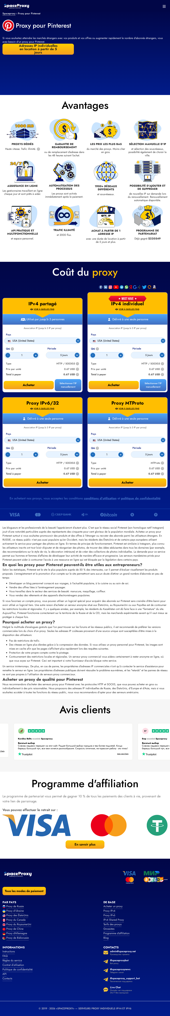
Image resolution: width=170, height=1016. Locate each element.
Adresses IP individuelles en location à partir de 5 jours (38, 49)
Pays (93, 334)
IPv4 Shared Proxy (113, 920)
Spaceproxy (8, 13)
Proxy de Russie (15, 906)
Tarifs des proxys (112, 924)
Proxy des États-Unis (17, 915)
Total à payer (98, 374)
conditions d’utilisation (100, 498)
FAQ (5, 956)
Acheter (114, 385)
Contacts (7, 978)
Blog (106, 938)
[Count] (107, 355)
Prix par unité (98, 369)
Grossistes (108, 929)
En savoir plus (85, 844)
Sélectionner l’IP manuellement (153, 385)
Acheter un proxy (113, 906)
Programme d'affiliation (116, 933)
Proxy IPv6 (109, 915)
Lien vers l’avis (119, 754)
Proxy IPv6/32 (42, 403)
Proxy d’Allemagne (16, 933)
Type (93, 363)
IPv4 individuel (127, 303)
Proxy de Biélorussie (17, 938)
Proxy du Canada (16, 920)
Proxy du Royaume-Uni (18, 924)
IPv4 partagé (42, 303)
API (4, 974)
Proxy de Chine (14, 929)
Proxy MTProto (127, 403)
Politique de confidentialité (17, 969)
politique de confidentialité (141, 498)
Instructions (8, 951)
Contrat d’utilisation (13, 965)
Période (136, 348)
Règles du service (12, 960)
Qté (95, 348)
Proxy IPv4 (109, 911)
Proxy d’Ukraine (15, 911)
